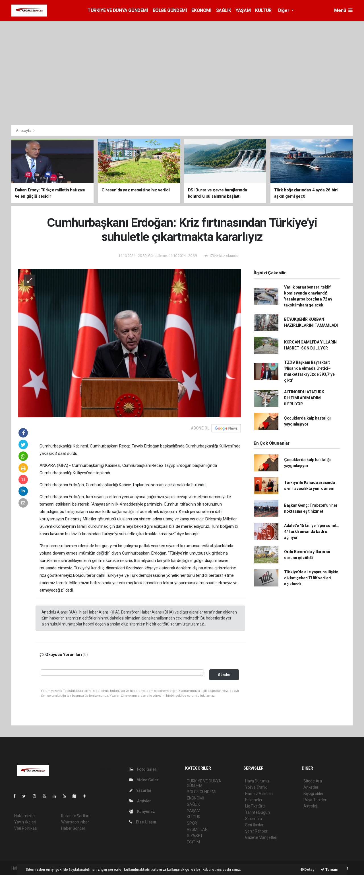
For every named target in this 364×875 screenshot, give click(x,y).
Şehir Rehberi (256, 831)
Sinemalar (254, 818)
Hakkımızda (24, 815)
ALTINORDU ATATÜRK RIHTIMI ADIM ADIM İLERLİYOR (304, 398)
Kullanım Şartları (75, 815)
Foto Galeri (143, 769)
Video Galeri (144, 780)
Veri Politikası (25, 828)
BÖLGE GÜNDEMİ (170, 10)
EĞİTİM (193, 842)
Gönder (224, 674)
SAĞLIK (223, 10)
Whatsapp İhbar (75, 822)
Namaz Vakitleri (259, 793)
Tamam (329, 869)
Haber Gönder (73, 828)
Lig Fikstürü (255, 806)
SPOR (192, 823)
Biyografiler (313, 793)
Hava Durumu (257, 781)
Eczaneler (253, 800)
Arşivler (140, 801)
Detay (308, 869)
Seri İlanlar (254, 825)
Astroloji (310, 806)
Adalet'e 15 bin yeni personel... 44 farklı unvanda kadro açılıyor (311, 531)
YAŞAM (243, 10)
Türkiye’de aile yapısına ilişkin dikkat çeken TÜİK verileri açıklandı (311, 578)
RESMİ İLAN (197, 829)
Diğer (284, 10)
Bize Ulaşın (142, 822)
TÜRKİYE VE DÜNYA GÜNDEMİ (118, 10)
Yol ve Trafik (256, 787)
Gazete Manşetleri (261, 837)
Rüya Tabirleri (315, 800)
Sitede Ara (312, 781)
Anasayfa (24, 130)
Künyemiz (142, 811)
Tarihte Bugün (257, 812)
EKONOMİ (201, 10)
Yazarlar (140, 790)
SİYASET (195, 835)
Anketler (310, 787)
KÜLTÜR (263, 10)
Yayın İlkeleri (25, 822)
